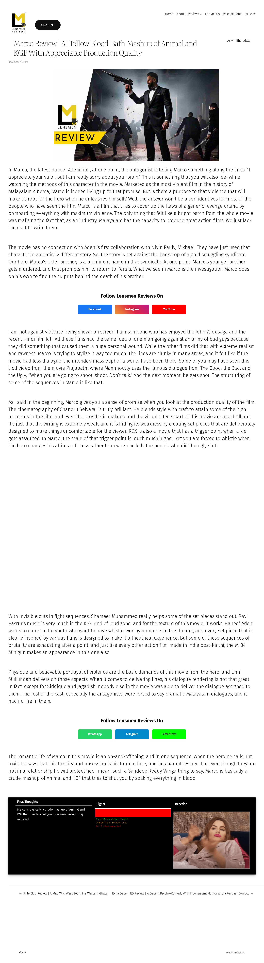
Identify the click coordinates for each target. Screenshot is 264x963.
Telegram (132, 734)
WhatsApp (95, 734)
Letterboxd (169, 734)
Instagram (132, 309)
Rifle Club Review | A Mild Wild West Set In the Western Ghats (65, 893)
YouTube (169, 309)
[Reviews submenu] (201, 14)
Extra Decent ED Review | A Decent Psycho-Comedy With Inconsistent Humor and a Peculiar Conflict (180, 893)
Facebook (95, 309)
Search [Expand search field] (47, 24)
